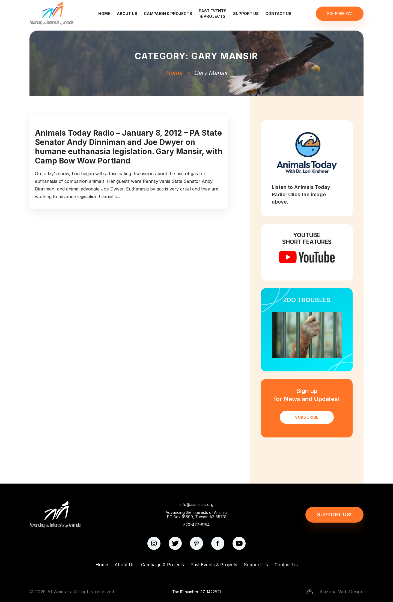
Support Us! (334, 514)
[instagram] (153, 543)
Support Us (246, 13)
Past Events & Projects (213, 13)
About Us (127, 13)
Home (104, 13)
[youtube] (239, 543)
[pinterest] (196, 543)
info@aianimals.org (196, 504)
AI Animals (59, 591)
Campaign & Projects (168, 13)
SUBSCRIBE (306, 417)
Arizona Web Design (342, 591)
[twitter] (175, 543)
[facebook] (217, 543)
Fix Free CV (339, 13)
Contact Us (278, 13)
